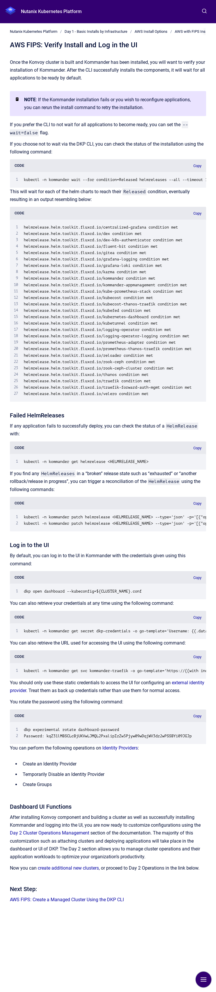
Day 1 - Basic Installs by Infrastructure (96, 31)
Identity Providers (120, 748)
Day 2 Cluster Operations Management (49, 833)
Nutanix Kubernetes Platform (51, 11)
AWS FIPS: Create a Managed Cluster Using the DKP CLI (67, 899)
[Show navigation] (203, 979)
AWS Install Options (151, 31)
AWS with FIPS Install (192, 31)
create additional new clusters (68, 868)
